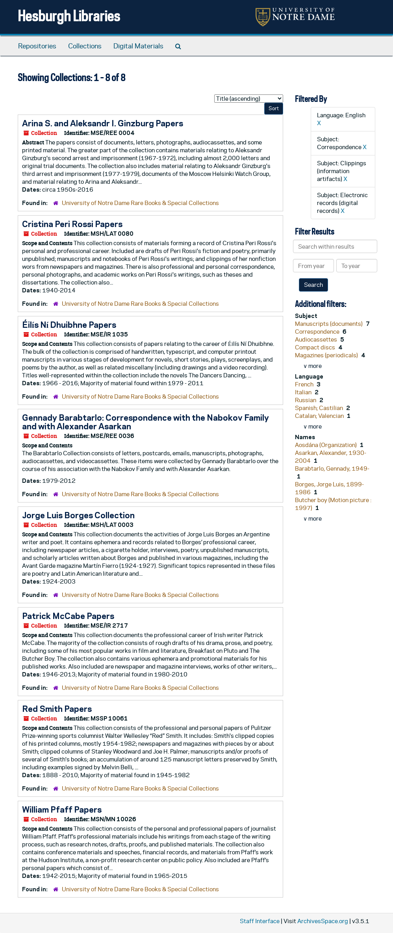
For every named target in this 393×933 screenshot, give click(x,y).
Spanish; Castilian (319, 408)
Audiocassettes (316, 339)
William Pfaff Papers (62, 809)
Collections (85, 46)
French (305, 384)
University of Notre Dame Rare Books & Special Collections (140, 203)
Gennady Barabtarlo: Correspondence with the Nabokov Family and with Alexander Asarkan (145, 422)
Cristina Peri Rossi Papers (72, 224)
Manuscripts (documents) (329, 323)
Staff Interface (260, 921)
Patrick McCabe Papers (68, 616)
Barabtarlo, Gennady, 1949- (332, 468)
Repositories (37, 46)
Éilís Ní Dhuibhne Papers (69, 324)
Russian (306, 400)
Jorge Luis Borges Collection (78, 515)
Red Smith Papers (57, 708)
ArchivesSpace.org (322, 921)
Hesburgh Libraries (69, 15)
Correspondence (318, 331)
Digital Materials (138, 46)
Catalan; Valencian (320, 415)
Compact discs (315, 347)
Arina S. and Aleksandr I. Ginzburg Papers (102, 123)
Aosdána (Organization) (326, 445)
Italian (304, 392)
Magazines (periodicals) (327, 355)
